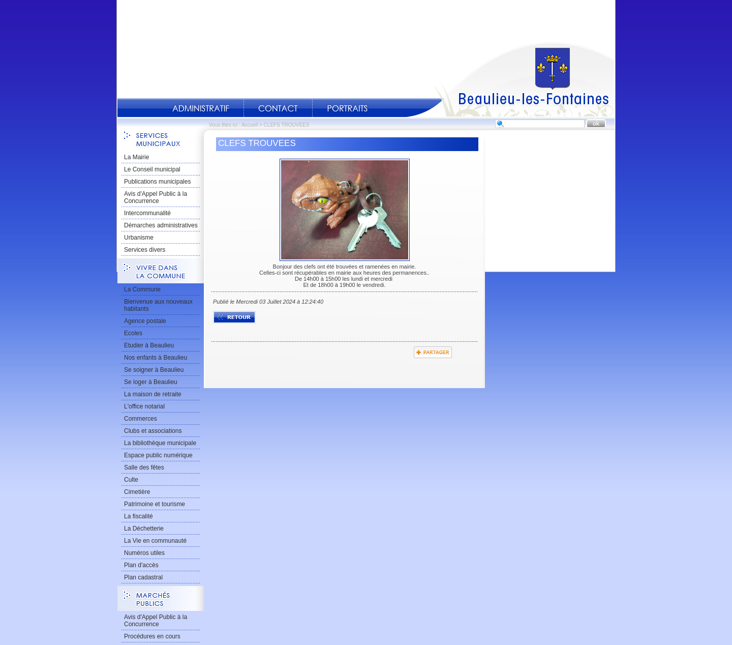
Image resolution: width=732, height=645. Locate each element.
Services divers (144, 249)
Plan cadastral (143, 577)
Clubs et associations (152, 430)
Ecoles (133, 333)
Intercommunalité (147, 213)
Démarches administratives (161, 225)
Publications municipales (157, 181)
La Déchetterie (144, 528)
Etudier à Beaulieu (149, 345)
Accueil (510, 79)
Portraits (347, 108)
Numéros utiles (144, 552)
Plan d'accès (141, 565)
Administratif (200, 108)
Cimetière (137, 491)
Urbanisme (139, 237)
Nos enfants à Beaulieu (155, 357)
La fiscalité (138, 516)
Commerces (140, 418)
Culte (131, 479)
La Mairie (136, 157)
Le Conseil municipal (152, 169)
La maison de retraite (152, 394)
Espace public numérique (158, 455)
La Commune (142, 289)
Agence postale (145, 321)
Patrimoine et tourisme (154, 504)
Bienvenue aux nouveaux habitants (158, 305)
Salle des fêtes (144, 467)
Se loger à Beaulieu (150, 382)
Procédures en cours (152, 636)
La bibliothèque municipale (160, 443)
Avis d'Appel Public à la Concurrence (155, 197)
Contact (278, 108)
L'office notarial (144, 406)
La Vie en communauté (155, 540)
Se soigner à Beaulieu (154, 369)
